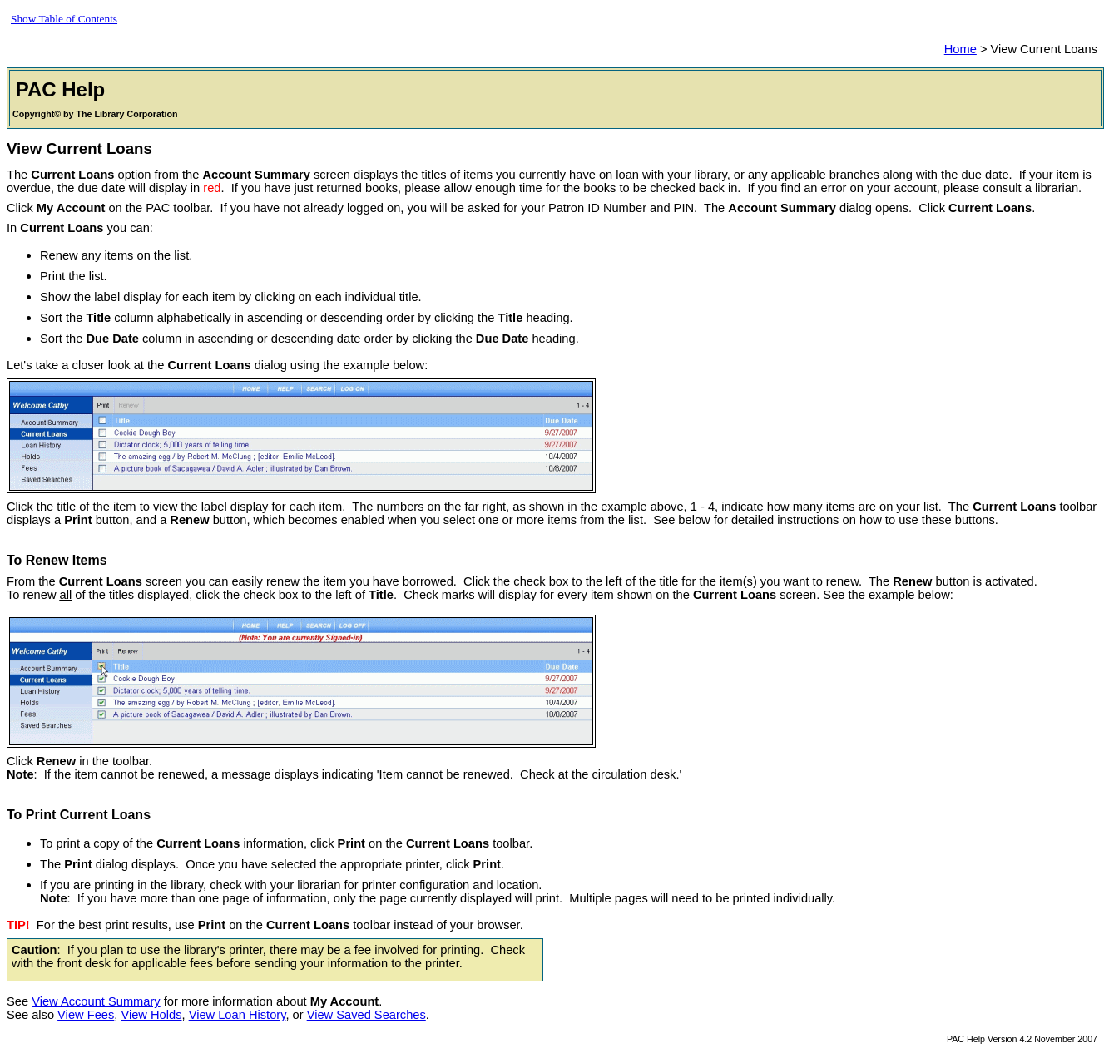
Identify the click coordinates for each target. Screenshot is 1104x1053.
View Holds (151, 1014)
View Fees (85, 1014)
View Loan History (237, 1014)
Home (960, 49)
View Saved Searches (366, 1014)
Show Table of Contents (64, 18)
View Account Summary (96, 1001)
